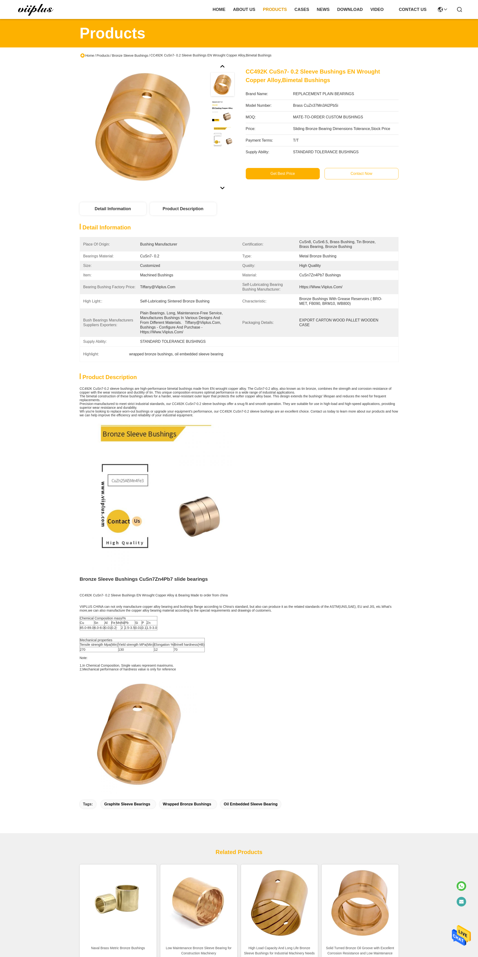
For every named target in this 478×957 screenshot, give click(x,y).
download (350, 9)
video (377, 9)
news (323, 9)
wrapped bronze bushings (187, 804)
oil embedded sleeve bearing (251, 804)
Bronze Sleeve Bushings (130, 55)
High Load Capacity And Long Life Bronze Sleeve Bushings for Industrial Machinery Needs (279, 950)
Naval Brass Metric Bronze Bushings (118, 948)
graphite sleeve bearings (127, 804)
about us (244, 9)
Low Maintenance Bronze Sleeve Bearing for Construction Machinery (199, 950)
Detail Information (113, 208)
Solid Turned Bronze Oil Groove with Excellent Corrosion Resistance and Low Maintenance (360, 950)
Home (219, 9)
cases (301, 9)
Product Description (182, 208)
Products (103, 55)
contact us (413, 9)
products (275, 9)
